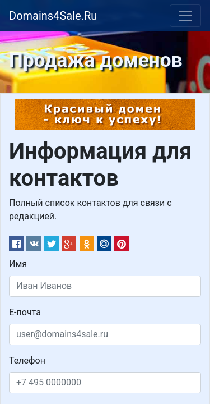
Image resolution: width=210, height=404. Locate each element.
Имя (18, 264)
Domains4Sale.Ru (53, 15)
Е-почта (25, 312)
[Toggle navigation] (185, 15)
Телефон (27, 360)
